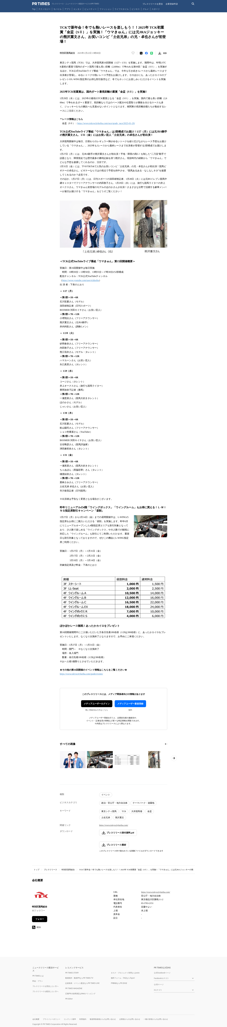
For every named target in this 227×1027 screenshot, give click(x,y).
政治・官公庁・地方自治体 (114, 803)
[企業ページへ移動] (41, 895)
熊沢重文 (119, 817)
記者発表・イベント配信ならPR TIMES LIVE (82, 983)
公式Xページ (159, 984)
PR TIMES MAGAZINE (73, 988)
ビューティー (90, 9)
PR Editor (69, 999)
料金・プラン (37, 981)
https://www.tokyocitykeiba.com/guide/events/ (81, 674)
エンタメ (77, 9)
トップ (36, 870)
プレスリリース (50, 870)
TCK (124, 811)
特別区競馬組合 (68, 870)
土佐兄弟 (105, 817)
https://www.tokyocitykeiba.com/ (113, 825)
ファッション (105, 9)
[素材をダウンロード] (159, 53)
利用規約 (82, 1019)
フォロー (39, 919)
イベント (105, 795)
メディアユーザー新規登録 (130, 704)
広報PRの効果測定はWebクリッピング (80, 993)
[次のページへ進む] (174, 758)
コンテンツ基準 (70, 1019)
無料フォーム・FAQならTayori (123, 978)
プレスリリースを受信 (152, 3)
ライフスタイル (122, 9)
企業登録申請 (172, 3)
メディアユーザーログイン (97, 704)
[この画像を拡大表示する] (73, 759)
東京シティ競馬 (109, 811)
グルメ (146, 9)
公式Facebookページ (162, 973)
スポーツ (156, 9)
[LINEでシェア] (151, 53)
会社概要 (35, 1019)
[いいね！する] (133, 53)
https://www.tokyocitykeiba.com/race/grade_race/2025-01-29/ (106, 123)
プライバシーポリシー (51, 1019)
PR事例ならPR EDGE (119, 983)
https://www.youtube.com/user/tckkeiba (80, 280)
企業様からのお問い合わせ (129, 1019)
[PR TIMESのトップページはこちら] (65, 3)
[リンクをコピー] (165, 53)
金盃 (149, 811)
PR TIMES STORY (72, 973)
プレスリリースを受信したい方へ (45, 986)
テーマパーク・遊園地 (143, 803)
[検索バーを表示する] (193, 4)
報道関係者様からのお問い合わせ (103, 1019)
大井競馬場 (136, 811)
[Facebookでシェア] (146, 53)
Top (34, 9)
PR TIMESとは (38, 976)
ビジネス (136, 9)
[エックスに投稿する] (141, 53)
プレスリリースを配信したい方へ (45, 991)
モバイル (57, 9)
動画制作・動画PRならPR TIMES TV (79, 978)
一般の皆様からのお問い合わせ (156, 1019)
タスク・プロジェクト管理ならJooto (125, 973)
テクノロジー (44, 9)
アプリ (67, 9)
